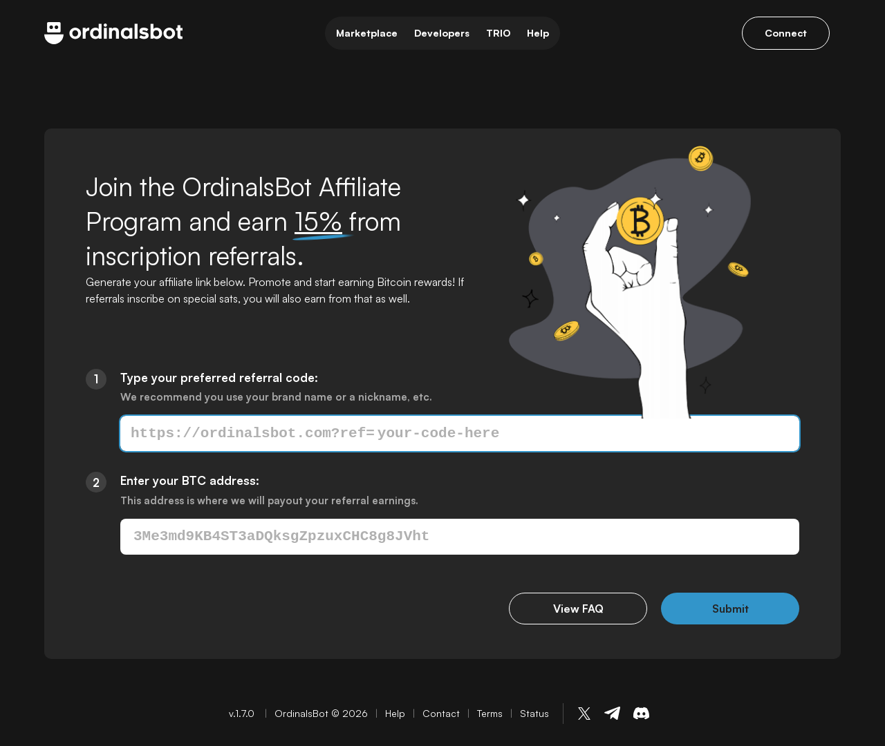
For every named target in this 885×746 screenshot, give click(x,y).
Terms (490, 713)
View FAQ (578, 608)
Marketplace (367, 33)
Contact (441, 713)
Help (538, 33)
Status (534, 713)
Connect (786, 33)
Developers (441, 33)
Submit (730, 608)
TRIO (498, 33)
